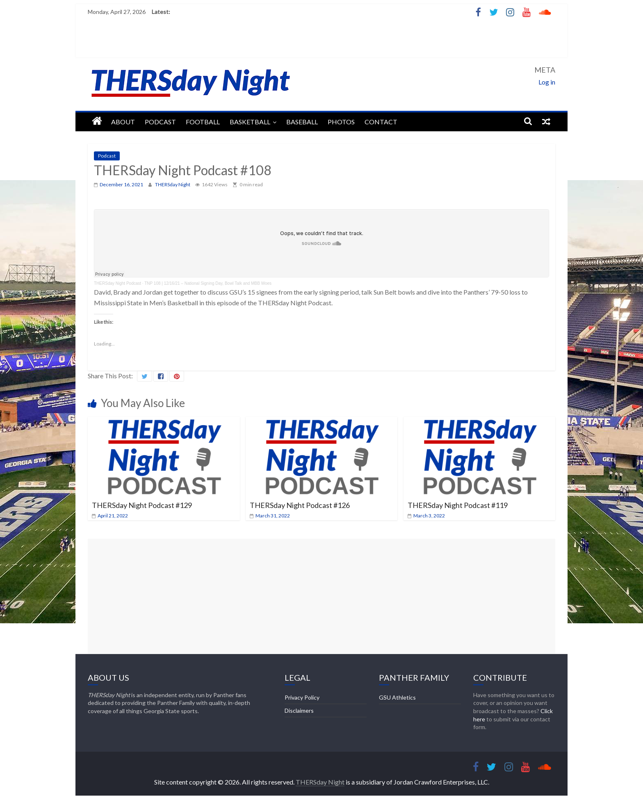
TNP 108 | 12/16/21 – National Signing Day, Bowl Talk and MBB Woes (207, 283)
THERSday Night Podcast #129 (142, 505)
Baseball (302, 122)
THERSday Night (173, 184)
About (123, 122)
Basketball (250, 122)
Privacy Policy (302, 697)
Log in (546, 82)
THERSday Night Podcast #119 (458, 505)
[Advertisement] (321, 596)
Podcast (160, 122)
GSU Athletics (397, 697)
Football (203, 122)
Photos (341, 122)
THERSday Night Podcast (117, 283)
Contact (381, 122)
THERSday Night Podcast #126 (300, 505)
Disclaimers (299, 710)
